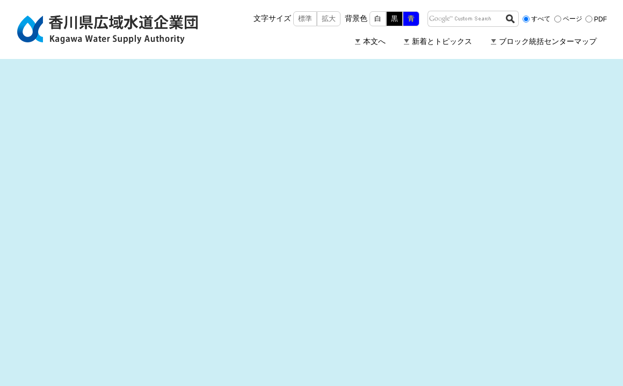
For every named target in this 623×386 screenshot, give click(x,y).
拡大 (329, 18)
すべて (540, 19)
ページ (572, 19)
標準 (305, 18)
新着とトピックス (442, 41)
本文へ (374, 41)
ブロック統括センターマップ (548, 41)
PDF (600, 19)
